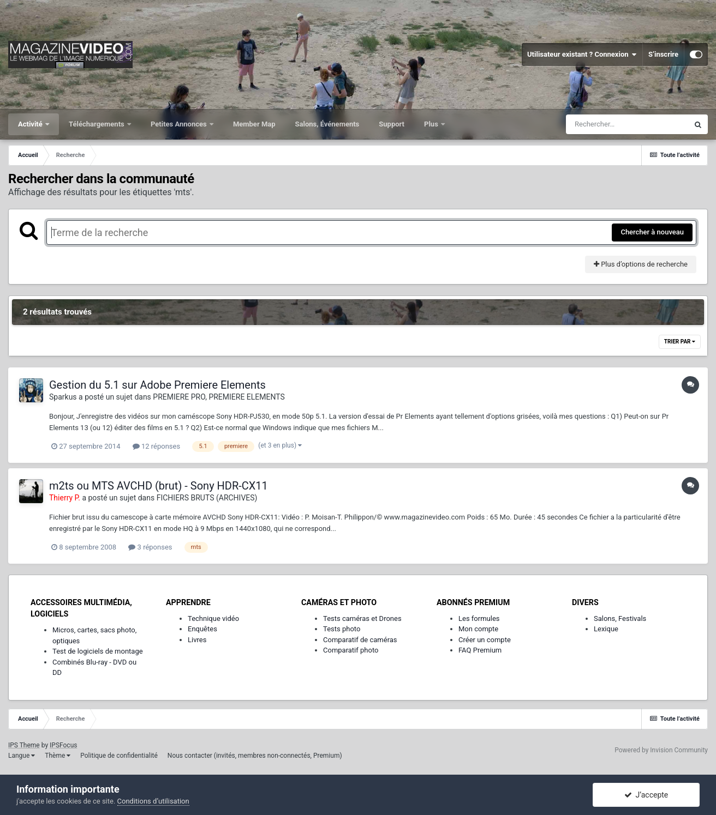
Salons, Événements (327, 124)
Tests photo (341, 629)
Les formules (479, 618)
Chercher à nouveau (652, 232)
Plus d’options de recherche (641, 264)
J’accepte (646, 794)
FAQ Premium (480, 650)
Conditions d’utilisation (153, 801)
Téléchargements (97, 124)
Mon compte (478, 629)
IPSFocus (63, 745)
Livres (197, 640)
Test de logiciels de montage (97, 651)
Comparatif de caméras (360, 640)
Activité (31, 124)
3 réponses (150, 547)
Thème (57, 755)
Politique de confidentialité (119, 755)
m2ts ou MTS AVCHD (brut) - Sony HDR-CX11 (158, 485)
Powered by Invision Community (661, 750)
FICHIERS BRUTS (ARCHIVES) (207, 497)
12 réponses (156, 446)
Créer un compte (484, 640)
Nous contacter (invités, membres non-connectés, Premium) (255, 755)
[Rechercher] (627, 124)
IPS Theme (24, 745)
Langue (21, 755)
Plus (432, 124)
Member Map (254, 124)
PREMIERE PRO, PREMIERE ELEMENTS (219, 397)
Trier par (679, 342)
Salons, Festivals (620, 618)
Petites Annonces (179, 124)
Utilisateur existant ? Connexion (582, 54)
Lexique (606, 629)
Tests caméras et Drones (362, 618)
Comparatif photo (350, 650)
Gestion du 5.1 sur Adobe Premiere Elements (157, 384)
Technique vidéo (213, 618)
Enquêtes (202, 629)
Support (391, 124)
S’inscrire (663, 54)
